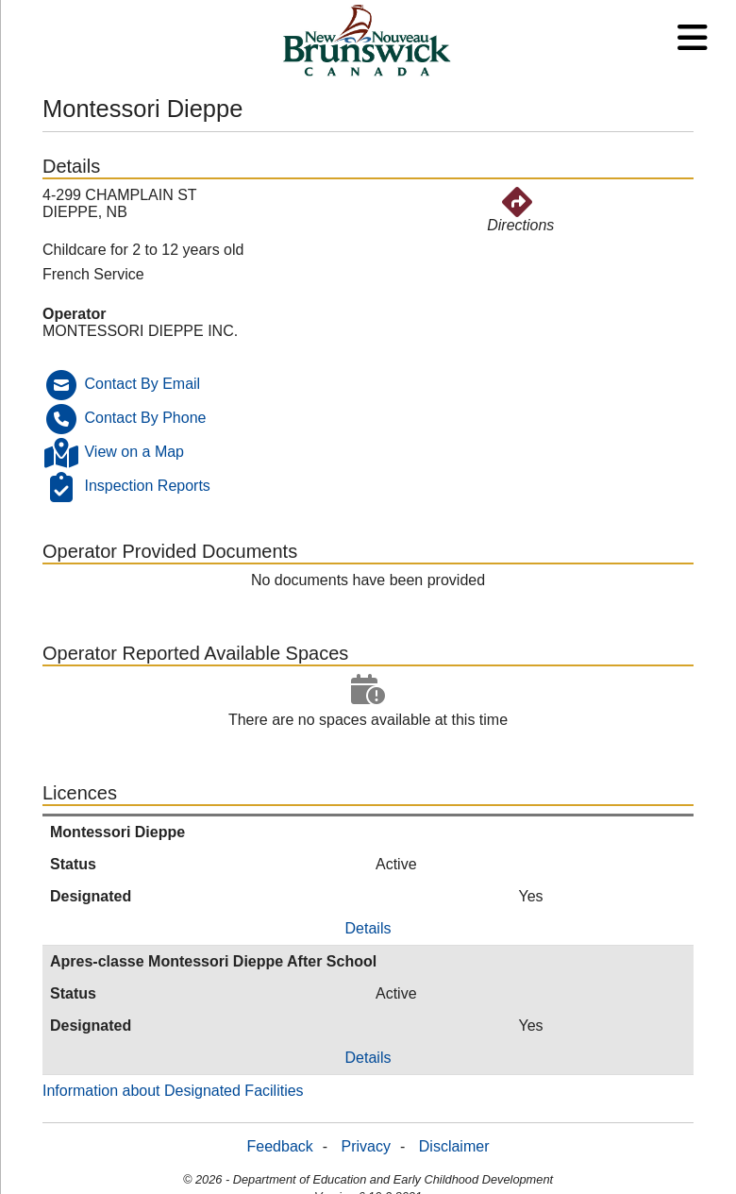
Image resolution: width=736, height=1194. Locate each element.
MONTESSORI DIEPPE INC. (140, 331)
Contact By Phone (145, 418)
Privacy (366, 1146)
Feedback (280, 1146)
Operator (74, 314)
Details (368, 928)
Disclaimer (454, 1146)
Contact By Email (142, 384)
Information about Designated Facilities (173, 1091)
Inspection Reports (146, 486)
